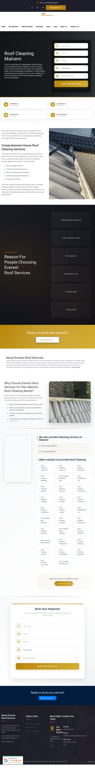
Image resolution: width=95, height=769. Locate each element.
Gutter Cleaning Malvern (48, 446)
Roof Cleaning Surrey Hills (43, 567)
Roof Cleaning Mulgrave (79, 534)
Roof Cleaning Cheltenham (43, 512)
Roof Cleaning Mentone (43, 534)
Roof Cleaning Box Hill (81, 479)
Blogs (48, 27)
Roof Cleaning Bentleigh (43, 479)
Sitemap (91, 766)
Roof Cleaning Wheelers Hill (62, 567)
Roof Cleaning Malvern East (81, 523)
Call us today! (75, 367)
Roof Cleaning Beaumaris (80, 468)
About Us (63, 27)
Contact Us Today (64, 588)
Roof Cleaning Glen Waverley (44, 523)
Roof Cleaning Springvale (80, 556)
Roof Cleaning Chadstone (80, 501)
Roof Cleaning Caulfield (61, 501)
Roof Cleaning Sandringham (62, 556)
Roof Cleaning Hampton (61, 523)
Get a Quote (56, 7)
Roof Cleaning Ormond (42, 556)
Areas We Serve (27, 27)
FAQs (55, 27)
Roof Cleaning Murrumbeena (44, 546)
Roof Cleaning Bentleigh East (61, 479)
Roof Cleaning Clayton (61, 512)
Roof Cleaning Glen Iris (81, 512)
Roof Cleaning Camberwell (80, 491)
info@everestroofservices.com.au (74, 740)
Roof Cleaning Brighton (42, 491)
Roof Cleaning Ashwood (61, 468)
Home (3, 27)
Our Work (39, 27)
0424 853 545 (68, 734)
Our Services (13, 27)
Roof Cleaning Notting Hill (61, 546)
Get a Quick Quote (46, 340)
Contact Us (74, 27)
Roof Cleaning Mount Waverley (61, 534)
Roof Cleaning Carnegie (43, 501)
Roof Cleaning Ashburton (43, 468)
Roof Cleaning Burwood (61, 491)
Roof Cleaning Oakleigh (79, 546)
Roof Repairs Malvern (47, 451)
